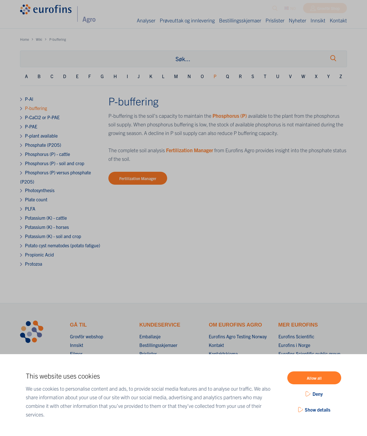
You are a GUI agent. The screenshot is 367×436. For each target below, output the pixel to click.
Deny (318, 394)
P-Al (29, 99)
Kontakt (338, 20)
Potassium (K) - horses (47, 227)
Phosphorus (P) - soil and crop (54, 163)
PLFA (30, 208)
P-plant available (41, 135)
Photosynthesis (39, 190)
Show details (317, 409)
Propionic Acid (39, 254)
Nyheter (297, 20)
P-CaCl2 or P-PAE (42, 117)
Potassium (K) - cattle (46, 218)
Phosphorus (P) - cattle (47, 154)
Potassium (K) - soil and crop (53, 236)
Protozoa (33, 264)
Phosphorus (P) (229, 115)
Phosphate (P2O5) (43, 145)
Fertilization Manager (189, 150)
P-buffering (36, 108)
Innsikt (318, 20)
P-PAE (31, 126)
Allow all (314, 378)
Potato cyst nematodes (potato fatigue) (62, 245)
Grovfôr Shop (328, 9)
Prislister (275, 20)
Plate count (36, 199)
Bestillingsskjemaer (240, 20)
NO (290, 9)
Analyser (146, 20)
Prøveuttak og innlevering (187, 20)
